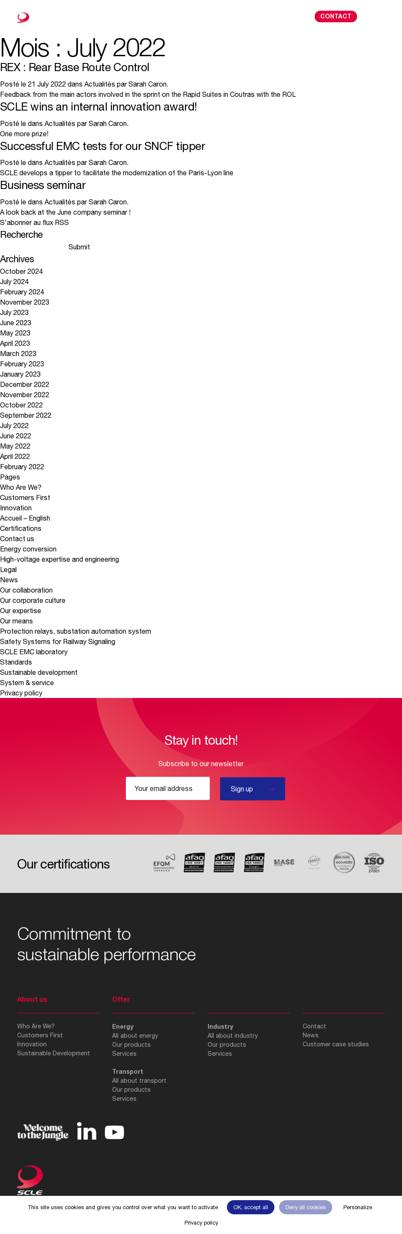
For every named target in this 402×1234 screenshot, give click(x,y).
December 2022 (24, 384)
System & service (27, 682)
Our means (16, 621)
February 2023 (22, 364)
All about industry (233, 1035)
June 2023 (15, 322)
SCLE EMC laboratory (34, 652)
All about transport (139, 1080)
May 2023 (15, 333)
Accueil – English (25, 518)
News (9, 580)
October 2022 (21, 405)
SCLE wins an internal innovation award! (98, 106)
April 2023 (15, 343)
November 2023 (24, 302)
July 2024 (14, 281)
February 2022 (22, 466)
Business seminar (43, 185)
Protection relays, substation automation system (75, 631)
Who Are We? (21, 487)
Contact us (17, 538)
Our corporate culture (33, 600)
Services (124, 1053)
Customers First (25, 497)
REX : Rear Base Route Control (74, 67)
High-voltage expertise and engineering (59, 559)
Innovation (16, 508)
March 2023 (18, 353)
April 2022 (15, 456)
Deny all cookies (306, 1207)
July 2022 (14, 425)
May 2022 (15, 446)
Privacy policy (21, 693)
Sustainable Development (53, 1053)
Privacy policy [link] (201, 1222)
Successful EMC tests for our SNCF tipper (102, 146)
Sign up (242, 789)
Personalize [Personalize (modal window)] (357, 1207)
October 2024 (21, 271)
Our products (131, 1044)
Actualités (99, 84)
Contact (335, 16)
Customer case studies (336, 1044)
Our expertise (20, 610)
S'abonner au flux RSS (34, 222)
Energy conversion (28, 549)
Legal (8, 569)
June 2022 (15, 436)
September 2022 (25, 415)
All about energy (135, 1035)
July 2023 (14, 312)
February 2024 (22, 292)
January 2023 (20, 374)
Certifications (21, 528)
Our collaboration (26, 590)
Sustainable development (38, 672)
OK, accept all (250, 1207)
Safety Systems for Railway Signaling (58, 641)
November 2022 (24, 394)
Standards (16, 662)
